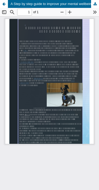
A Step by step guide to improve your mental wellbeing (52, 4)
